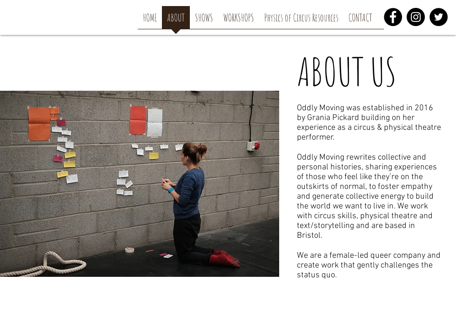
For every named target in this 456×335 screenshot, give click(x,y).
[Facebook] (393, 17)
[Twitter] (438, 17)
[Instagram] (416, 17)
